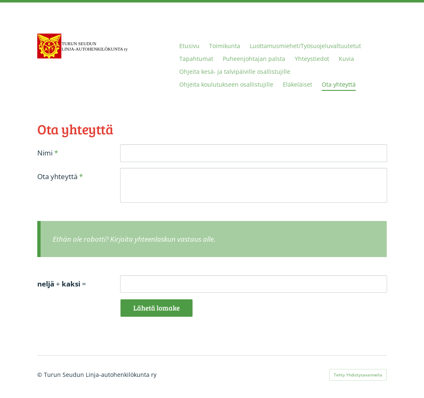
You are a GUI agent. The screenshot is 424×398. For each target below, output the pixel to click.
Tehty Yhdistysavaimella (358, 375)
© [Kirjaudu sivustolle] (40, 375)
